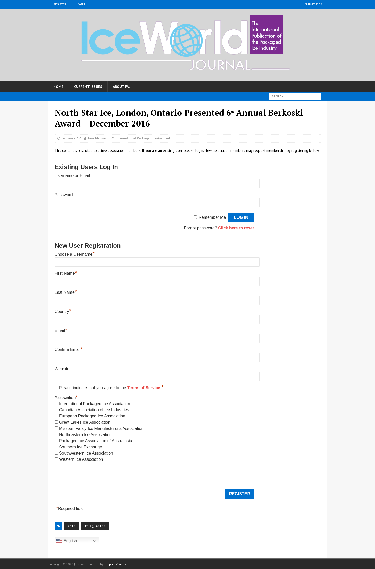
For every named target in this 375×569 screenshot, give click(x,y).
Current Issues (88, 86)
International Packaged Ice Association (145, 138)
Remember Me (212, 217)
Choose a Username (75, 254)
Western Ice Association (81, 459)
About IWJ (122, 86)
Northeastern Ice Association (85, 434)
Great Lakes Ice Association (84, 422)
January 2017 (71, 138)
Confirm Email (69, 349)
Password (64, 195)
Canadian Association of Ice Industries (94, 410)
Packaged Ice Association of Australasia (95, 441)
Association (66, 397)
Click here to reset (236, 228)
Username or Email (72, 175)
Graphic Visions (115, 564)
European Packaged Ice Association (92, 416)
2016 (71, 526)
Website (62, 368)
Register (59, 4)
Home (58, 86)
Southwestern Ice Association (86, 453)
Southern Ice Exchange (80, 447)
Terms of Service (144, 388)
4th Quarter (95, 526)
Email (61, 330)
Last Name (66, 292)
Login (81, 4)
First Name (66, 273)
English (66, 541)
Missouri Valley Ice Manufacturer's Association (101, 428)
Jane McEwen (97, 138)
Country (63, 311)
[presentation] (94, 476)
